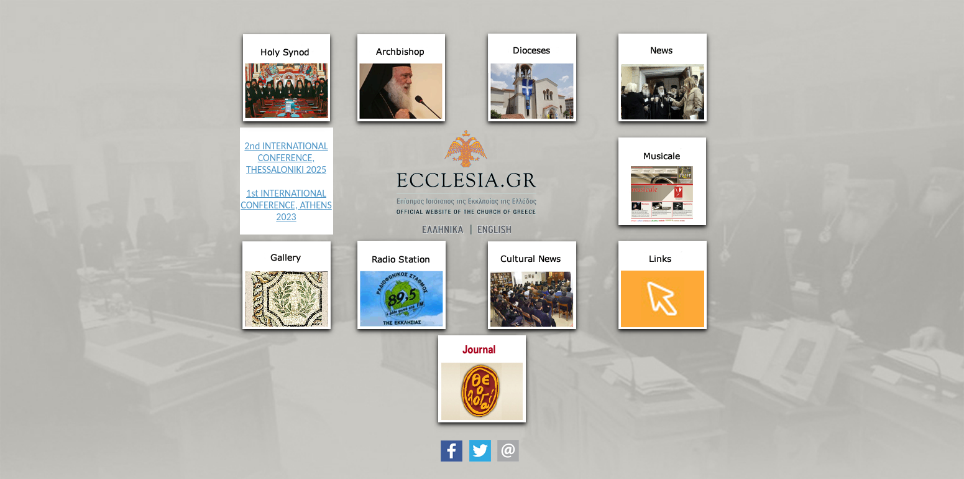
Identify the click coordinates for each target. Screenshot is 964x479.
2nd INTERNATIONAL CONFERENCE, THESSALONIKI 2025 (286, 157)
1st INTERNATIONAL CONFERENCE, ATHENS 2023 (286, 205)
